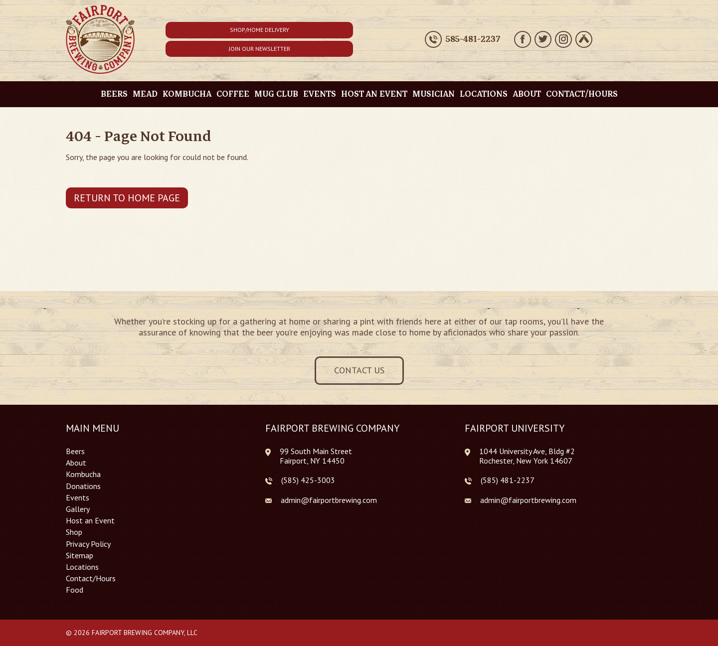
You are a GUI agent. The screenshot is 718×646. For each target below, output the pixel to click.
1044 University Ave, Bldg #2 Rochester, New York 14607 (527, 456)
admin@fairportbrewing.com (329, 500)
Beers (114, 94)
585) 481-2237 (509, 480)
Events (319, 94)
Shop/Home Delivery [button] (259, 29)
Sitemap (79, 555)
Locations (484, 94)
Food (74, 590)
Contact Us (359, 370)
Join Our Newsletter (259, 48)
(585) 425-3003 (308, 480)
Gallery (78, 509)
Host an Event (374, 94)
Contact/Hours (582, 94)
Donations (83, 486)
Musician (433, 94)
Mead (145, 94)
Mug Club (276, 94)
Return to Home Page (127, 197)
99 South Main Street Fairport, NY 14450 (316, 456)
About (527, 94)
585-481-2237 (473, 39)
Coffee (232, 94)
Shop (74, 532)
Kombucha (187, 94)
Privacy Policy (88, 544)
